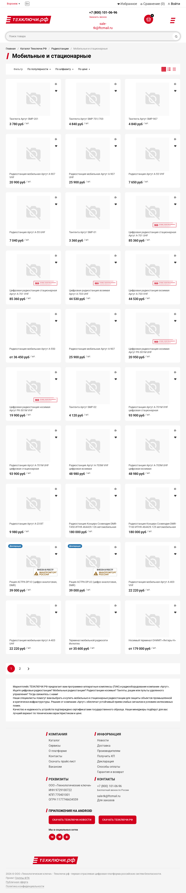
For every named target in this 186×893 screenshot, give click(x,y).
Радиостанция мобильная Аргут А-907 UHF (92, 176)
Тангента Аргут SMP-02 (82, 407)
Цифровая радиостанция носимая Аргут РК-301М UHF (149, 350)
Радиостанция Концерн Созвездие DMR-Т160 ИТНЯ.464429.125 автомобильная (152, 525)
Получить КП (106, 756)
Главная (11, 48)
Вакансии (55, 766)
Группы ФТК (22, 877)
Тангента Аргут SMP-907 (143, 118)
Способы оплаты (108, 766)
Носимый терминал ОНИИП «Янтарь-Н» (152, 640)
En (27, 3)
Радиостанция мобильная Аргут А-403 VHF (151, 583)
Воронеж (12, 3)
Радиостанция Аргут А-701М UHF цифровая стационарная (29, 467)
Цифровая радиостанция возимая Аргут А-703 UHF (89, 292)
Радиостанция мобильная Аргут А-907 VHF (32, 176)
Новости (103, 740)
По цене (82, 69)
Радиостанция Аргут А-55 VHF (146, 174)
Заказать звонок (98, 17)
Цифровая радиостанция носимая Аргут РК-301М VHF (29, 409)
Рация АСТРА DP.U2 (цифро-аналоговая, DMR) (93, 583)
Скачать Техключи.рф (117, 819)
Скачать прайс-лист (62, 761)
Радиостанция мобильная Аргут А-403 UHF (32, 642)
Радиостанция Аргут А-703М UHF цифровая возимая (148, 467)
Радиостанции (60, 48)
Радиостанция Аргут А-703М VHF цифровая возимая (88, 467)
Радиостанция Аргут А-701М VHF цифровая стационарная (148, 409)
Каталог (54, 740)
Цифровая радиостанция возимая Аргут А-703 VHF (149, 292)
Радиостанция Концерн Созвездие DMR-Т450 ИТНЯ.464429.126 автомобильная (93, 525)
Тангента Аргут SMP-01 (82, 232)
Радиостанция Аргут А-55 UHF (27, 232)
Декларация (15, 546)
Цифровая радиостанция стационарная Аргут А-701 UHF (152, 234)
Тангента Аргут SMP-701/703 (86, 118)
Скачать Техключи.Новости (71, 819)
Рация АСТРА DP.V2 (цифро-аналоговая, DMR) (33, 583)
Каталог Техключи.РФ (33, 48)
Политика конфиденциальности (25, 886)
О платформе (58, 751)
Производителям (108, 751)
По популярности (37, 69)
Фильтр (18, 69)
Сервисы (54, 745)
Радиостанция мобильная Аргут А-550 (32, 348)
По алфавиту (63, 69)
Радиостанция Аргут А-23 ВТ (26, 523)
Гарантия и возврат (110, 772)
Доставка (103, 745)
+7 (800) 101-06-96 (103, 14)
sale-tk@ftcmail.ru (103, 26)
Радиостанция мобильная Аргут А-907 (92, 348)
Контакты (55, 756)
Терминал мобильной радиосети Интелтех (88, 642)
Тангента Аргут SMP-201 (23, 118)
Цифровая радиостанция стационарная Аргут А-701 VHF (33, 292)
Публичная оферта (17, 882)
